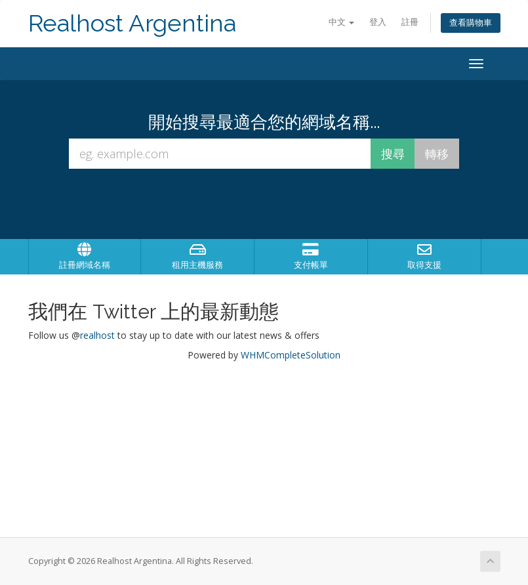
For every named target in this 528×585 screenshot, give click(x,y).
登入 (377, 22)
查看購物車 (470, 22)
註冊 (409, 22)
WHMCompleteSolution (290, 355)
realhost (97, 335)
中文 (341, 22)
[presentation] (276, 204)
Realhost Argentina (132, 23)
